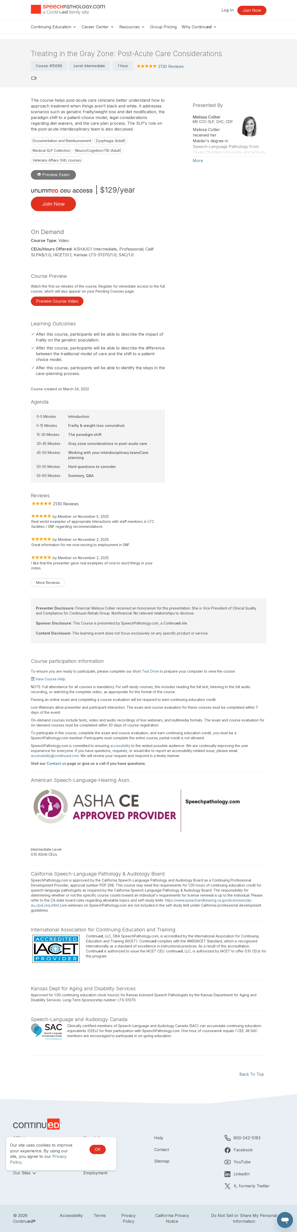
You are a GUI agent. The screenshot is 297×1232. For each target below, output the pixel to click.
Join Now (252, 10)
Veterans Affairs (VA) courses (57, 160)
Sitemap (161, 1161)
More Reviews (48, 582)
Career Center (98, 26)
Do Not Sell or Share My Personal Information (244, 1218)
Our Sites (22, 1172)
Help (158, 1137)
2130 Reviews (171, 66)
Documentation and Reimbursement (62, 141)
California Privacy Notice (172, 1218)
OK (98, 1149)
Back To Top (251, 1074)
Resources (132, 26)
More (198, 160)
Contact (161, 1149)
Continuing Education (54, 26)
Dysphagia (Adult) (111, 141)
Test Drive (150, 671)
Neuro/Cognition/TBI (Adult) (98, 150)
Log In (228, 10)
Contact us (56, 763)
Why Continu (199, 26)
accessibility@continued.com (55, 756)
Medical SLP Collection (51, 150)
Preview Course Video (57, 301)
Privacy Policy (128, 1218)
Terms (100, 1215)
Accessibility (71, 1215)
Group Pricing (163, 26)
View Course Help (48, 679)
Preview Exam (53, 174)
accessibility (120, 746)
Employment (95, 1172)
